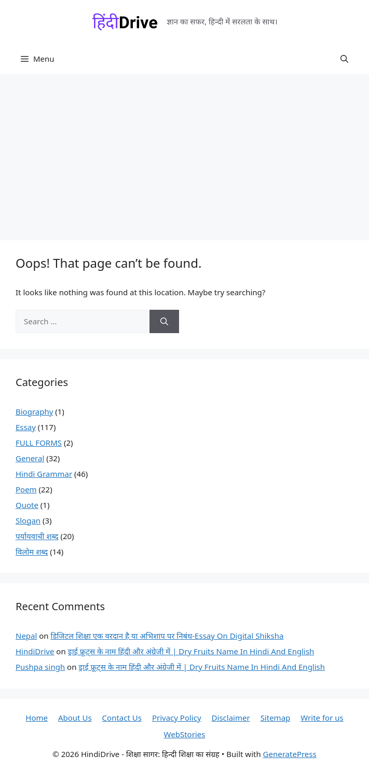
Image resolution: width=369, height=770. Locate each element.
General (30, 458)
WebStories (185, 734)
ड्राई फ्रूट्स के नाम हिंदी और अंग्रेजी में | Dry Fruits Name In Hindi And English (191, 651)
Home (36, 717)
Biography (34, 411)
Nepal (26, 635)
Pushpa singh (40, 667)
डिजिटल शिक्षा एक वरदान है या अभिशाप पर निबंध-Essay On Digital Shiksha (167, 635)
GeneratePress (290, 754)
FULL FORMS (39, 442)
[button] (344, 58)
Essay (26, 427)
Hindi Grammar (44, 474)
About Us (75, 717)
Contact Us (122, 717)
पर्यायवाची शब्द (37, 536)
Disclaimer (231, 717)
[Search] (164, 321)
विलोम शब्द (32, 551)
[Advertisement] (184, 152)
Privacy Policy (176, 717)
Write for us (321, 717)
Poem (26, 489)
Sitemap (276, 717)
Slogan (28, 520)
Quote (27, 505)
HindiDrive (35, 651)
